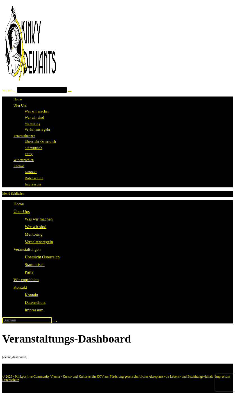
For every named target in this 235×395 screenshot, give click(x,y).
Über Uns (21, 211)
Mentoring (33, 234)
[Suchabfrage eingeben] (27, 320)
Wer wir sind (35, 226)
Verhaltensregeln (39, 242)
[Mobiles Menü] (13, 194)
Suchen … (9, 90)
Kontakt (20, 287)
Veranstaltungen (27, 249)
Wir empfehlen (26, 279)
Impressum (34, 310)
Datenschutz (35, 302)
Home (18, 204)
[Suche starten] (55, 321)
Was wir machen (39, 219)
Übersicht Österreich (42, 257)
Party (29, 272)
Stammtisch (35, 264)
